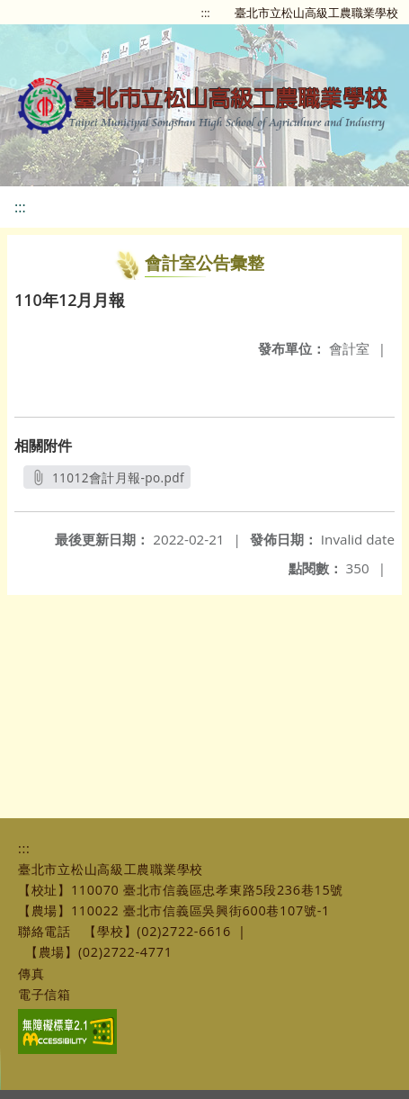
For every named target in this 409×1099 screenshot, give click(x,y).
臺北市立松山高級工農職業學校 (316, 13)
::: (205, 13)
